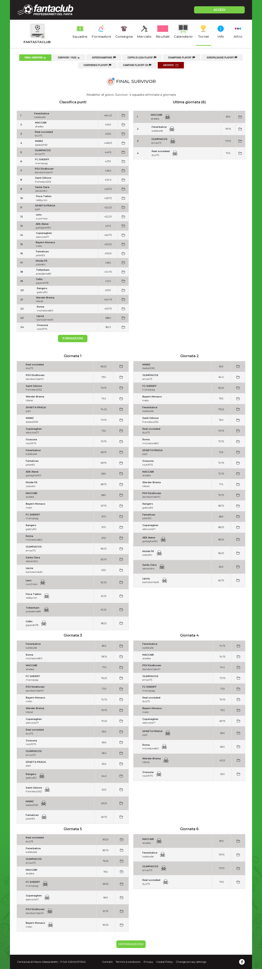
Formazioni (73, 338)
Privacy (148, 961)
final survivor (35, 57)
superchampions (104, 57)
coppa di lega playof (142, 57)
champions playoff (181, 57)
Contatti (107, 961)
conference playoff (97, 65)
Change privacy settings (191, 961)
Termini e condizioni (128, 961)
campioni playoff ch (137, 65)
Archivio (170, 65)
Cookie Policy (164, 961)
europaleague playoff (222, 57)
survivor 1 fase (69, 57)
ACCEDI (219, 10)
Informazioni (131, 944)
